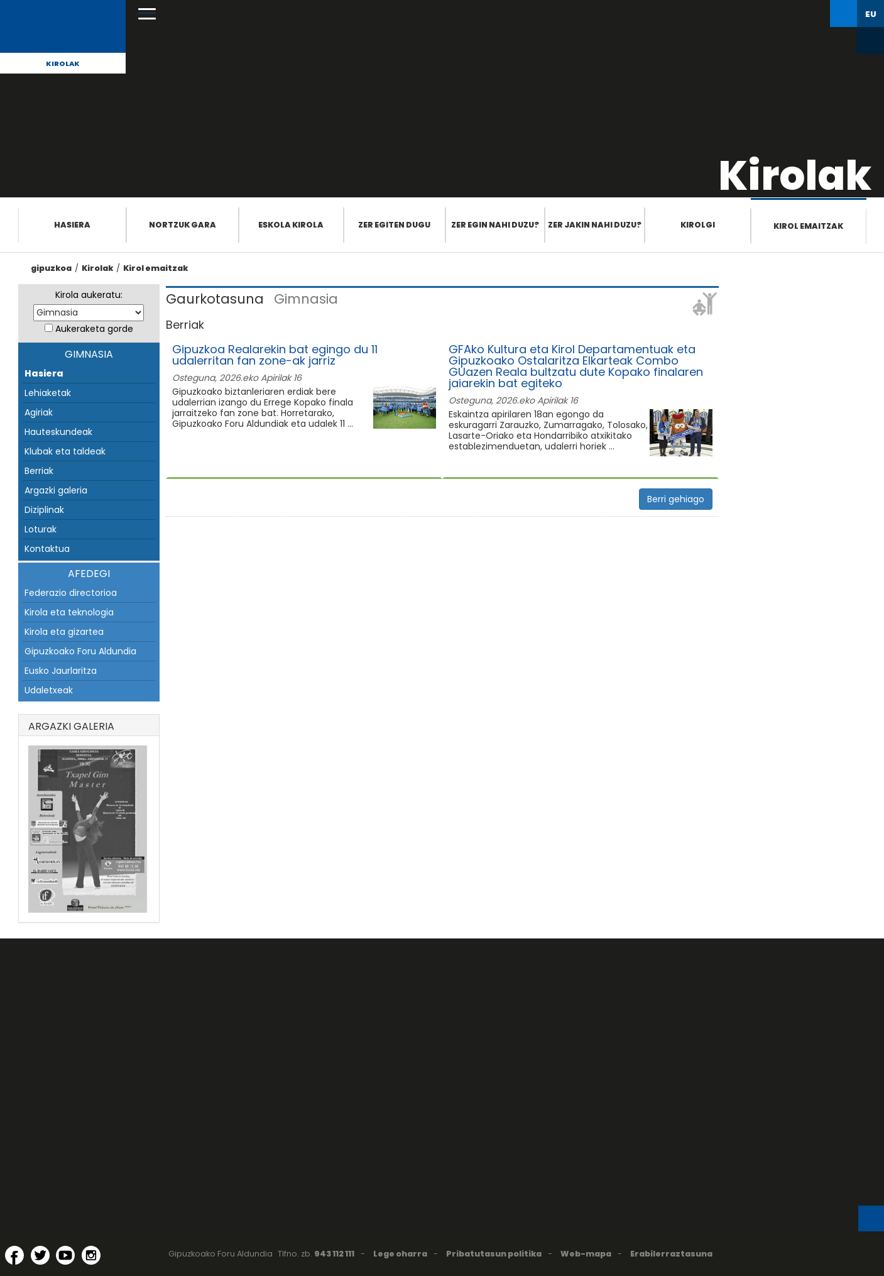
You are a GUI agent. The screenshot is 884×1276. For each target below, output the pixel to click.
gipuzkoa (51, 268)
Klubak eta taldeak (65, 451)
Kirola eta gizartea (64, 631)
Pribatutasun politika (494, 1253)
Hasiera (72, 224)
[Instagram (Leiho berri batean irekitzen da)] (91, 1255)
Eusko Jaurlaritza (61, 670)
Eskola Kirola (291, 224)
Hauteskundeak (58, 432)
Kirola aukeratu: (89, 295)
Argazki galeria (56, 490)
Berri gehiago (675, 499)
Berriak (39, 471)
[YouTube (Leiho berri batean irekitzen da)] (65, 1255)
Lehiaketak (48, 393)
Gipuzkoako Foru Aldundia (80, 651)
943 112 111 (334, 1253)
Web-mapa (585, 1253)
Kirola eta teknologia (69, 612)
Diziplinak (44, 509)
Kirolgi (697, 224)
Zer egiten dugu (394, 224)
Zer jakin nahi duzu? (594, 224)
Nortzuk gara (182, 224)
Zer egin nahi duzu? (495, 224)
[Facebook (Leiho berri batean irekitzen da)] (14, 1255)
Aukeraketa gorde (94, 328)
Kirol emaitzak (808, 226)
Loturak (41, 529)
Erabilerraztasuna (671, 1253)
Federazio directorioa (71, 592)
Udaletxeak (49, 690)
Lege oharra (400, 1253)
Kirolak (63, 63)
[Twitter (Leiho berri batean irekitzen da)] (40, 1255)
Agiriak (39, 412)
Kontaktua (47, 548)
